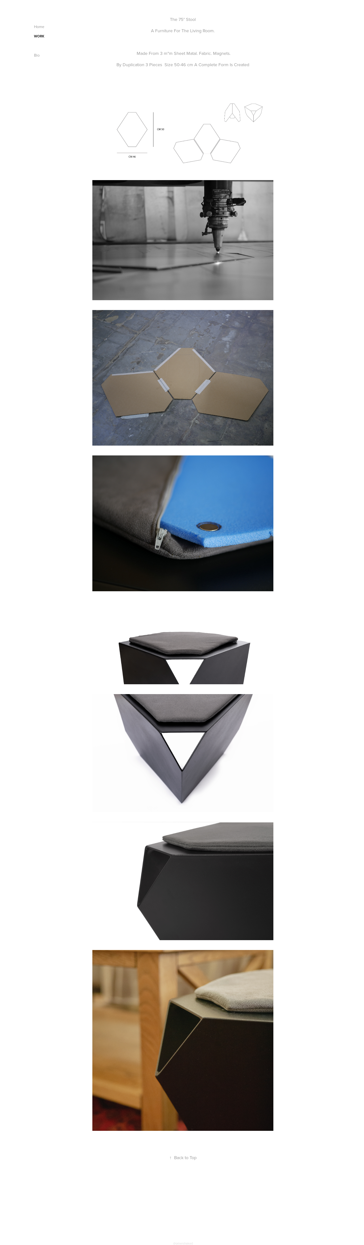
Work (39, 36)
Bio (37, 55)
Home (39, 26)
